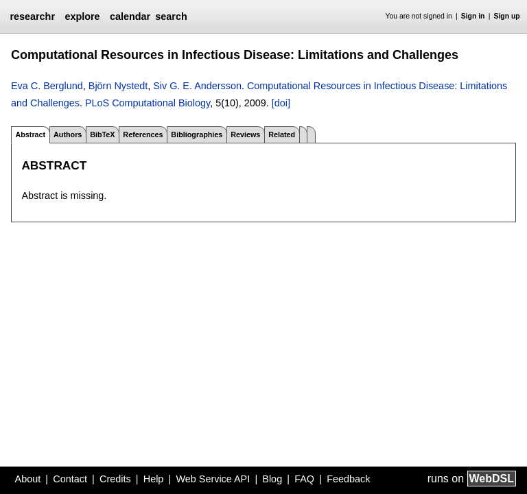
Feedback (348, 478)
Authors (68, 134)
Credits (115, 478)
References (143, 134)
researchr (32, 16)
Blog (272, 478)
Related (281, 134)
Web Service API (213, 478)
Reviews (245, 134)
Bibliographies (196, 134)
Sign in (473, 16)
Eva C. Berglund (47, 85)
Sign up (507, 16)
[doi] (281, 102)
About (28, 478)
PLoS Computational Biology (147, 102)
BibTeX (102, 134)
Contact (70, 478)
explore (82, 16)
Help (153, 478)
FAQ (304, 478)
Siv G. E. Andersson (197, 85)
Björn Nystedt (118, 85)
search (171, 16)
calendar (130, 16)
